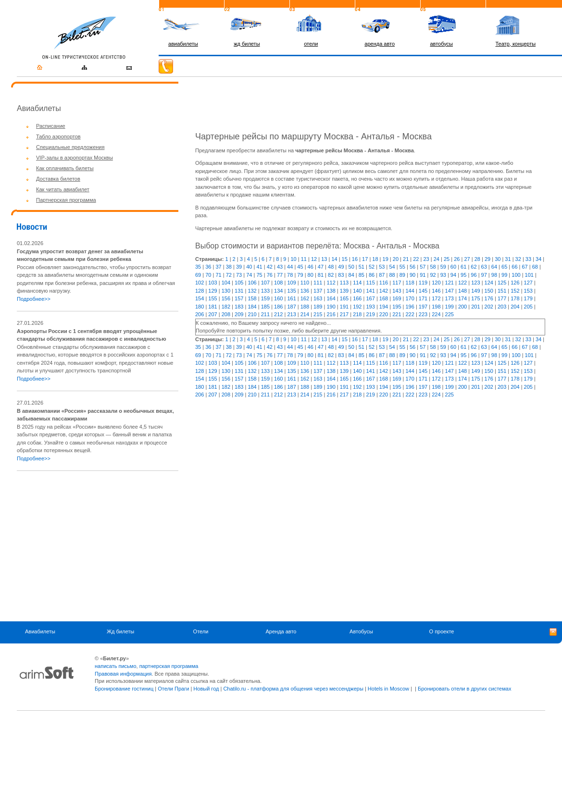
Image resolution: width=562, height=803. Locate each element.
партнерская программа (169, 666)
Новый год (206, 689)
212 (278, 314)
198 (436, 306)
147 (449, 291)
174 (462, 298)
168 (383, 298)
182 (226, 306)
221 (396, 314)
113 (344, 282)
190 (330, 306)
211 (265, 314)
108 (278, 282)
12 (314, 259)
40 (249, 267)
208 (226, 314)
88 (392, 275)
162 (304, 298)
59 (443, 267)
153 (528, 291)
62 (473, 267)
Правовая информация (123, 674)
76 (270, 275)
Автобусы (361, 631)
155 (212, 298)
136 (304, 291)
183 (239, 306)
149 (475, 291)
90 (412, 275)
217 (344, 314)
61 (463, 267)
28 (477, 259)
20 (396, 259)
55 (402, 267)
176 (489, 298)
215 (317, 314)
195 (396, 306)
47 (321, 267)
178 (515, 298)
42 (270, 267)
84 (351, 275)
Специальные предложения (70, 147)
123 (475, 282)
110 (304, 282)
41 (259, 267)
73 (239, 275)
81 (321, 275)
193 (370, 306)
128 (199, 291)
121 (449, 282)
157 (239, 298)
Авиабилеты (40, 631)
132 (252, 291)
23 (426, 259)
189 (317, 306)
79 (300, 275)
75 (259, 275)
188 (304, 306)
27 (467, 259)
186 (278, 306)
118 (410, 282)
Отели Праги (173, 689)
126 (515, 282)
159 (265, 298)
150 (489, 291)
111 (317, 282)
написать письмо (116, 666)
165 (344, 298)
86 (372, 275)
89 (402, 275)
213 (291, 314)
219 (370, 314)
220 (383, 314)
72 (229, 275)
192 (357, 306)
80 (310, 275)
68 (535, 267)
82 (331, 275)
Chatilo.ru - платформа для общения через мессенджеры (293, 689)
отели (311, 44)
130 (226, 291)
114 (357, 282)
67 (525, 267)
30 (497, 259)
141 (370, 291)
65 (504, 267)
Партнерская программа (66, 200)
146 (436, 291)
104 (226, 282)
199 (449, 306)
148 (462, 291)
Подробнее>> (33, 299)
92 (433, 275)
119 (423, 282)
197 (423, 306)
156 (226, 298)
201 (475, 306)
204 (515, 306)
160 (278, 298)
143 (396, 291)
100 (516, 275)
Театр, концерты (516, 44)
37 (218, 267)
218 (357, 314)
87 (382, 275)
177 (502, 298)
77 (280, 275)
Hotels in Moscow (388, 689)
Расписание (50, 126)
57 (422, 267)
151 (502, 291)
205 (528, 306)
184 (252, 306)
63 (484, 267)
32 (518, 259)
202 (489, 306)
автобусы (441, 44)
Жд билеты (120, 631)
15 (345, 259)
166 (357, 298)
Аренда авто (281, 631)
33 (528, 259)
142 (383, 291)
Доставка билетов (58, 179)
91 (422, 275)
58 (433, 267)
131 (239, 291)
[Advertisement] (97, 546)
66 (514, 267)
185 (265, 306)
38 (229, 267)
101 (529, 275)
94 (453, 275)
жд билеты (247, 44)
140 (357, 291)
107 (265, 282)
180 (199, 306)
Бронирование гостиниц (124, 689)
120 (436, 282)
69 (198, 275)
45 (300, 267)
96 (473, 275)
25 (447, 259)
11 (304, 259)
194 (383, 306)
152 (515, 291)
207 (212, 314)
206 (199, 314)
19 (385, 259)
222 (410, 314)
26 (457, 259)
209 (239, 314)
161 (291, 298)
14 (334, 259)
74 (249, 275)
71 (218, 275)
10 (293, 259)
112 (330, 282)
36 (208, 267)
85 (361, 275)
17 (365, 259)
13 (324, 259)
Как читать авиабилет (62, 189)
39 (239, 267)
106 (252, 282)
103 (212, 282)
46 (310, 267)
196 (410, 306)
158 (252, 298)
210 (252, 314)
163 (317, 298)
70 (208, 275)
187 (291, 306)
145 (423, 291)
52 (372, 267)
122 (462, 282)
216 (330, 314)
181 (212, 306)
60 (453, 267)
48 (331, 267)
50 (351, 267)
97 (484, 275)
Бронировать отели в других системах (464, 689)
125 (502, 282)
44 (290, 267)
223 (423, 314)
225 (449, 314)
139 (344, 291)
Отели (201, 631)
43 (280, 267)
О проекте (441, 631)
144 (410, 291)
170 (410, 298)
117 (396, 282)
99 (504, 275)
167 (370, 298)
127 (528, 282)
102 (199, 282)
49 (341, 267)
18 (375, 259)
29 (487, 259)
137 (317, 291)
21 (406, 259)
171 (423, 298)
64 (494, 267)
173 (449, 298)
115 (370, 282)
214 (304, 314)
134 (278, 291)
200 (462, 306)
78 (290, 275)
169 (396, 298)
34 (538, 259)
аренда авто (379, 44)
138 (330, 291)
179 (528, 298)
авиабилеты (183, 44)
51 (361, 267)
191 (344, 306)
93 (443, 275)
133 (265, 291)
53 (382, 267)
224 (436, 314)
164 (330, 298)
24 (436, 259)
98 (494, 275)
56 (412, 267)
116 (383, 282)
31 (508, 259)
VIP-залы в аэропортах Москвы (74, 158)
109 (291, 282)
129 (212, 291)
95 (463, 275)
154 (199, 298)
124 (489, 282)
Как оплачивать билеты (65, 168)
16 (355, 259)
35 (198, 267)
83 (341, 275)
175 (475, 298)
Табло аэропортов (58, 136)
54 (392, 267)
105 (239, 282)
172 (436, 298)
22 (416, 259)
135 (291, 291)
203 (502, 306)
